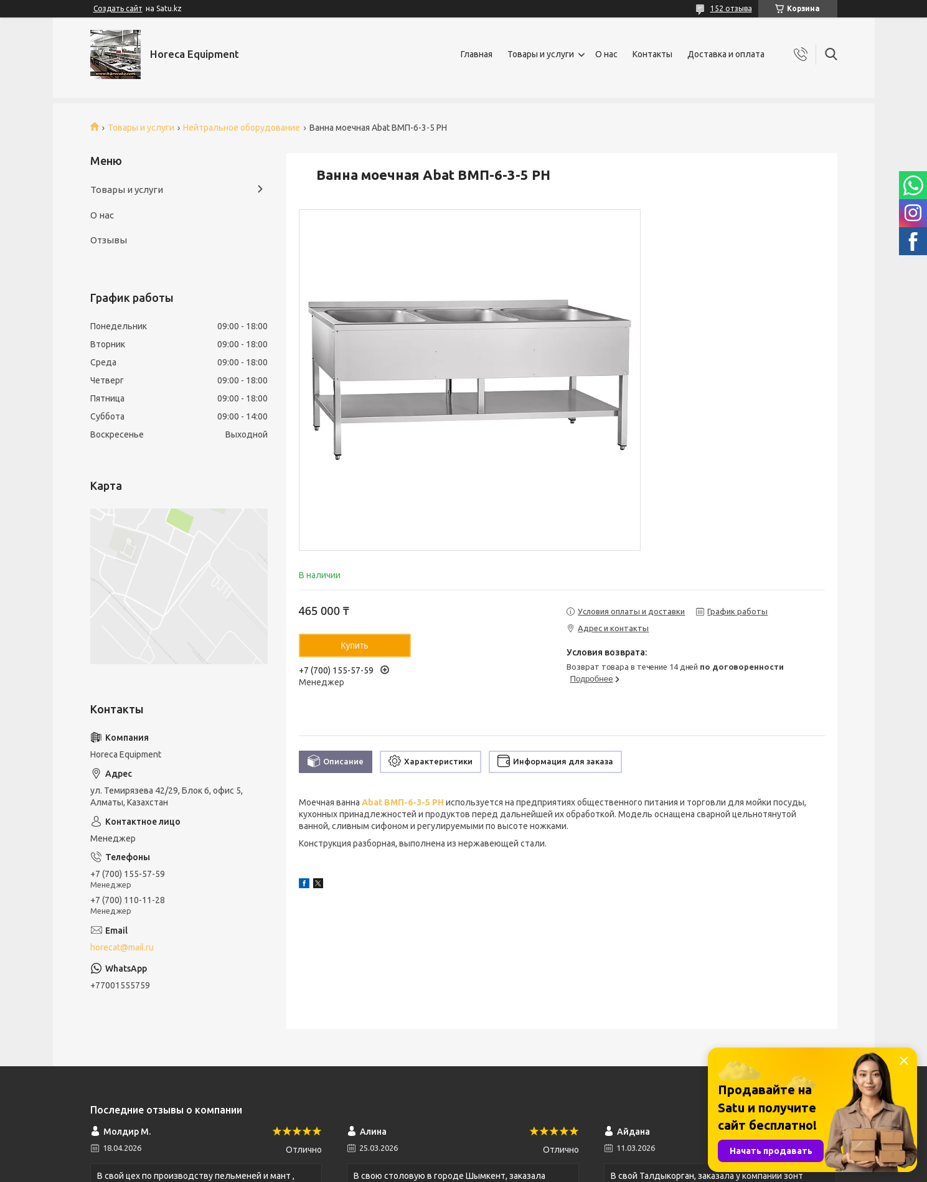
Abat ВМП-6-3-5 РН (403, 802)
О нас (606, 54)
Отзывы (108, 240)
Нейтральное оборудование (241, 128)
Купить (354, 645)
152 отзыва (731, 8)
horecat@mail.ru (122, 947)
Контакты (652, 54)
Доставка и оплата (726, 54)
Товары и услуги (540, 54)
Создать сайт (118, 8)
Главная (476, 54)
